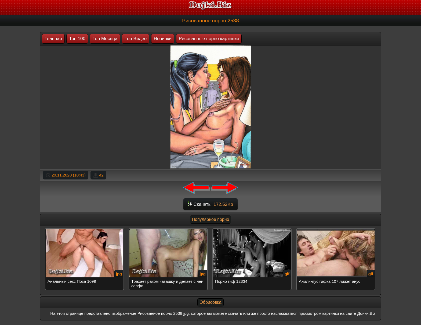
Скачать (210, 204)
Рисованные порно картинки (209, 38)
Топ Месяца (104, 38)
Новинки (163, 38)
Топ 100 (77, 38)
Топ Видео (136, 38)
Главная (53, 38)
